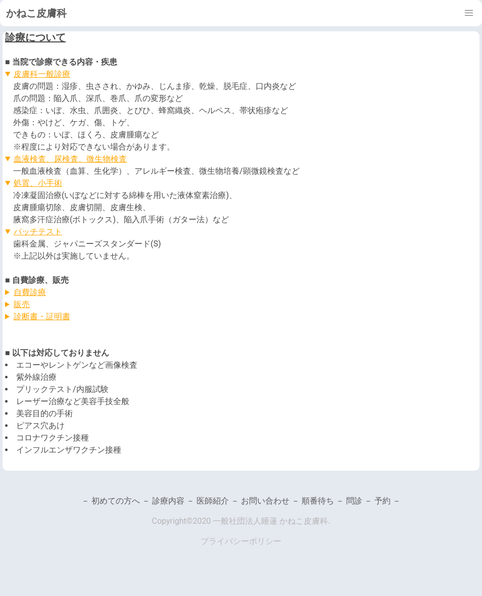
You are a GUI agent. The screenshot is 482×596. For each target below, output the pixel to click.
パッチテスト (38, 231)
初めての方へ (116, 501)
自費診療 (30, 292)
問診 (354, 501)
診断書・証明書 (42, 316)
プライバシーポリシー (241, 541)
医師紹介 (214, 501)
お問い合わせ (266, 501)
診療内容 (169, 501)
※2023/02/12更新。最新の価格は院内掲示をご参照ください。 (241, 305)
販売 (22, 304)
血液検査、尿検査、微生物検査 (70, 159)
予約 (382, 501)
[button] (469, 13)
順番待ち (319, 501)
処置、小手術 (38, 183)
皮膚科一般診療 (42, 74)
